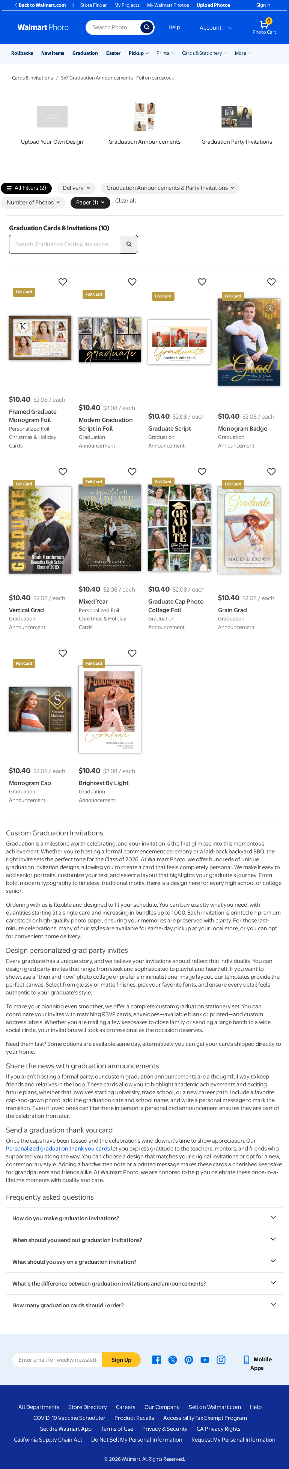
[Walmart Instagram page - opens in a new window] (221, 1359)
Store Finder (93, 5)
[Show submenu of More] (249, 52)
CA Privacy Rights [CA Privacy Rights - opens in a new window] (219, 1428)
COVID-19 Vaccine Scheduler (69, 1418)
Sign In (263, 5)
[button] (40, 282)
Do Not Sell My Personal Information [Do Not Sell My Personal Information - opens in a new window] (136, 1439)
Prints (163, 53)
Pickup (136, 53)
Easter (113, 53)
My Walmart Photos (168, 5)
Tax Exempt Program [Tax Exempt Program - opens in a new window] (220, 1418)
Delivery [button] (76, 188)
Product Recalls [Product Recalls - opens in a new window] (134, 1418)
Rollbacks (22, 53)
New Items (52, 53)
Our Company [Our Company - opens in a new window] (162, 1407)
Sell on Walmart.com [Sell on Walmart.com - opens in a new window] (215, 1407)
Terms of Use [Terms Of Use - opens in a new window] (117, 1428)
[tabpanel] (52, 125)
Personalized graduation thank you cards (58, 1148)
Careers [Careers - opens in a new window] (125, 1407)
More (240, 53)
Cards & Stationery (202, 53)
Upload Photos (213, 5)
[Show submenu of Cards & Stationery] (225, 52)
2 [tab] (148, 158)
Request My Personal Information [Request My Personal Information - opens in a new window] (233, 1439)
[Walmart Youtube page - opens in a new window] (204, 1359)
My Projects (127, 5)
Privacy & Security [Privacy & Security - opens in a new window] (165, 1428)
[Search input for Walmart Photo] (113, 27)
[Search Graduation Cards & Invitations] (64, 244)
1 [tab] (137, 158)
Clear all (125, 200)
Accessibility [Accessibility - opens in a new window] (178, 1418)
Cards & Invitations (32, 78)
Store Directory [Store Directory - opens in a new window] (87, 1407)
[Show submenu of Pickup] (147, 52)
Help (174, 27)
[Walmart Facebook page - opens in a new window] (156, 1359)
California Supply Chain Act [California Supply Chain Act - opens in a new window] (48, 1439)
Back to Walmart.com (40, 5)
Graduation (85, 53)
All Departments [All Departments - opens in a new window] (38, 1407)
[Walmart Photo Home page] (43, 27)
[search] (129, 244)
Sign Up (121, 1359)
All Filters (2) (26, 188)
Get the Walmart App (65, 1428)
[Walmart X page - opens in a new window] (172, 1359)
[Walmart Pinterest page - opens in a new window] (188, 1359)
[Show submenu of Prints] (172, 52)
